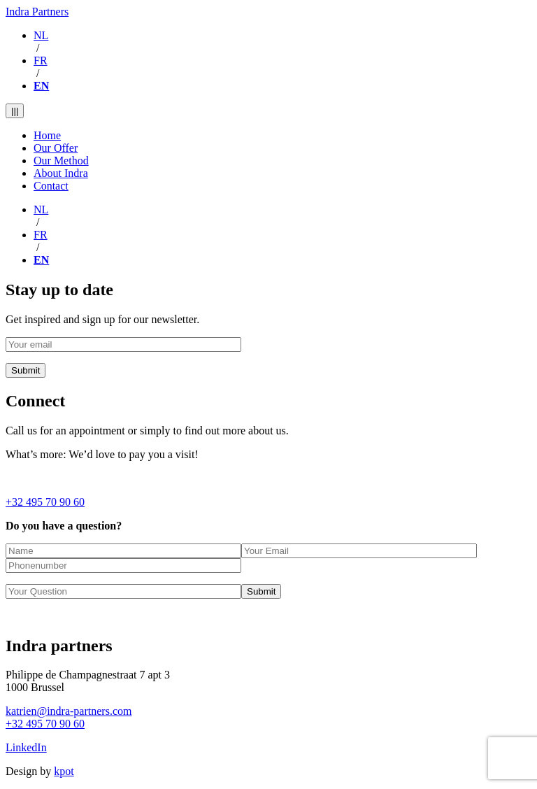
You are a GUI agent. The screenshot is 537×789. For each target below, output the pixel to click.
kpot (63, 771)
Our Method (61, 160)
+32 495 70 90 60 (45, 502)
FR (41, 60)
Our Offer (56, 148)
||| (14, 111)
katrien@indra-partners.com (68, 711)
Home (47, 135)
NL (41, 35)
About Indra (61, 173)
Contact (51, 186)
